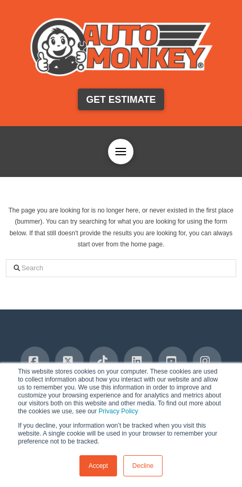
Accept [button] (98, 466)
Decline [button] (143, 466)
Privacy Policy (118, 411)
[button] (120, 151)
